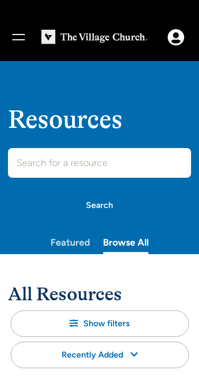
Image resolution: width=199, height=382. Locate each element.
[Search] (99, 205)
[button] (100, 323)
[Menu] (18, 37)
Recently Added (100, 355)
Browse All (126, 242)
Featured (70, 242)
